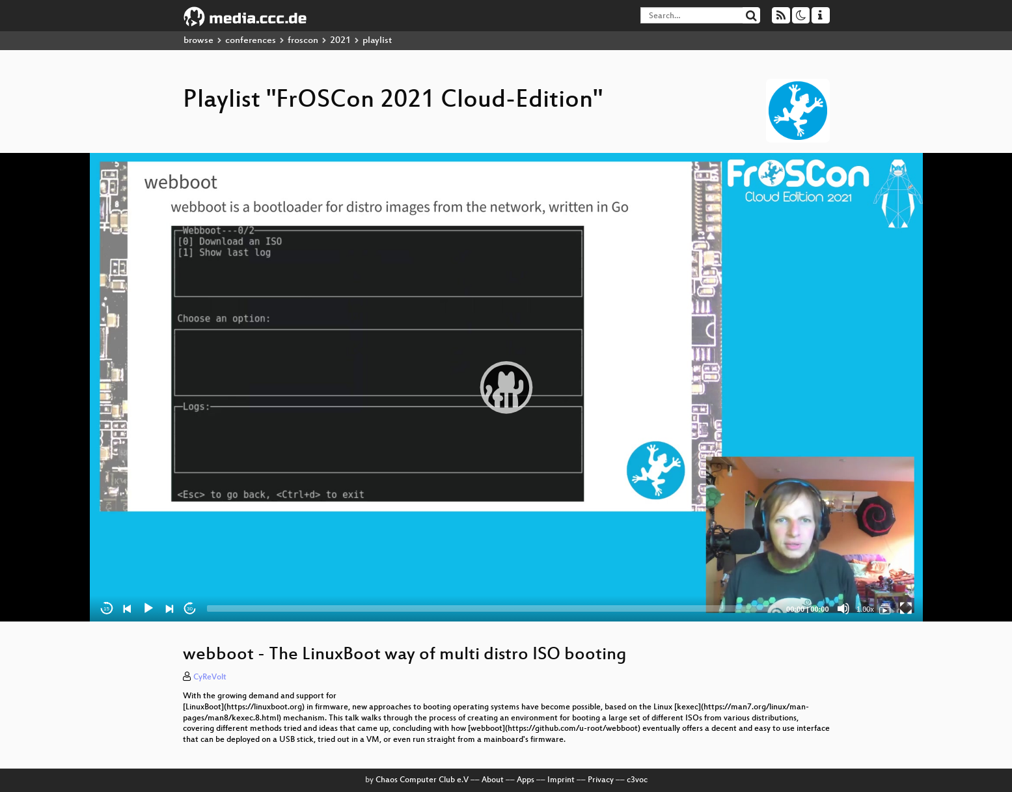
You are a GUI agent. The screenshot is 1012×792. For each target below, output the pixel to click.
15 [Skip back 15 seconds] (106, 609)
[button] (506, 387)
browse (198, 40)
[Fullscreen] (905, 608)
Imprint (561, 780)
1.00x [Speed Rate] (865, 609)
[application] (506, 387)
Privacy (601, 780)
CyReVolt (209, 677)
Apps (525, 780)
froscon (303, 40)
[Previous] (127, 608)
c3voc (637, 780)
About (493, 780)
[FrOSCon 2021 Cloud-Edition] (885, 608)
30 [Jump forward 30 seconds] (190, 609)
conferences (250, 40)
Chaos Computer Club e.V (422, 780)
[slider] (491, 608)
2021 (340, 40)
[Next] (169, 608)
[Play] (148, 608)
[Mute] (843, 608)
